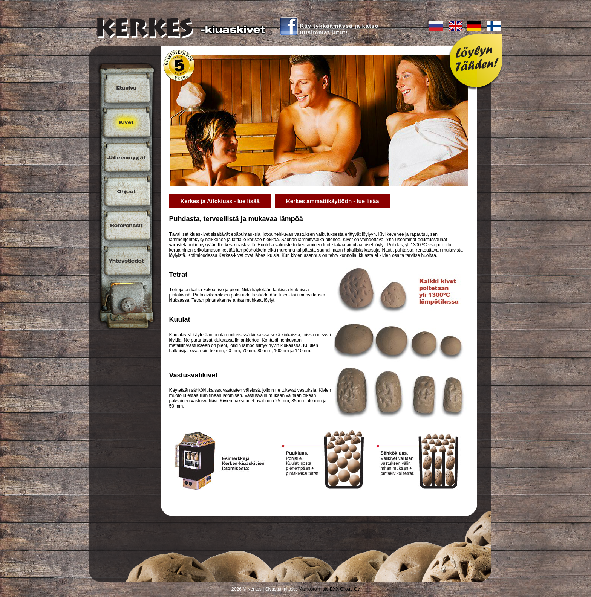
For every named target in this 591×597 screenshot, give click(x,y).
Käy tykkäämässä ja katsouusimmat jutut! (339, 29)
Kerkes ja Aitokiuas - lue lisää (220, 201)
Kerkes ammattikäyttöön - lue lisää (332, 201)
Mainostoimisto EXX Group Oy (329, 589)
